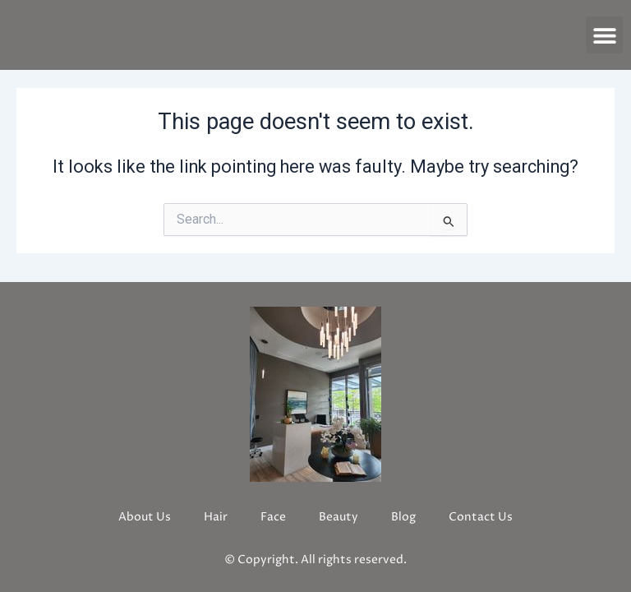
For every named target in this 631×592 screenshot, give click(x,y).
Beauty (338, 517)
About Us (144, 517)
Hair (216, 517)
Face (273, 517)
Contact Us (481, 517)
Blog (403, 517)
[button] (604, 34)
